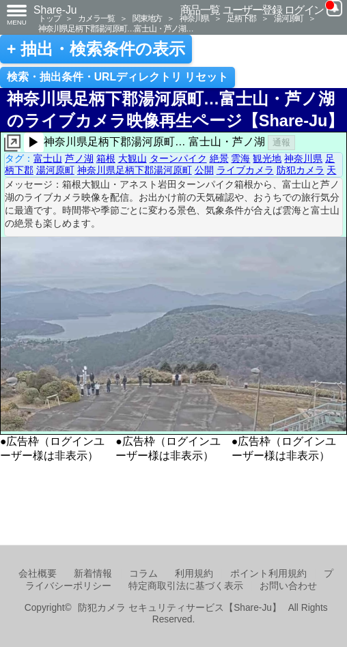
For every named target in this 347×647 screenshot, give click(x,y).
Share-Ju (55, 10)
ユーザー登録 (252, 10)
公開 (204, 169)
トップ (49, 18)
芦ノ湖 (79, 158)
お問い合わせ (288, 586)
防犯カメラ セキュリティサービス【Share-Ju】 (179, 608)
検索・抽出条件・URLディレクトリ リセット (118, 77)
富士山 (47, 158)
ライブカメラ (245, 169)
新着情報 (93, 574)
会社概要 (37, 574)
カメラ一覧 (96, 18)
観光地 (267, 158)
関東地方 (147, 18)
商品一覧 (200, 10)
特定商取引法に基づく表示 (185, 586)
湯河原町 (288, 18)
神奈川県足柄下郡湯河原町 (134, 169)
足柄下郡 (241, 18)
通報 (281, 142)
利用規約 (194, 574)
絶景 (219, 158)
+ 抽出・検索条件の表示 (96, 49)
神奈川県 (194, 18)
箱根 (105, 158)
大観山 (132, 158)
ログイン (304, 10)
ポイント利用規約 (268, 574)
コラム (143, 574)
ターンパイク (178, 158)
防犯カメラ (300, 169)
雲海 (240, 158)
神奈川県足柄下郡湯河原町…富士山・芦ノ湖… (115, 28)
